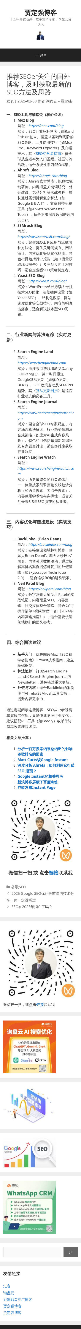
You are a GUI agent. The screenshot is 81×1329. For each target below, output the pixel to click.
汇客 (7, 1286)
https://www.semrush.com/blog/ (43, 236)
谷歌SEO (18, 886)
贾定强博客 (40, 12)
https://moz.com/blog (46, 125)
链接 (53, 872)
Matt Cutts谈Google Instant (42, 759)
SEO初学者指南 (48, 153)
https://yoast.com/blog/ (48, 280)
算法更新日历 (47, 390)
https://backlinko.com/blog (50, 544)
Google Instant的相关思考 (40, 776)
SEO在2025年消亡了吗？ (31, 906)
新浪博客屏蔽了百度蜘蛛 (37, 781)
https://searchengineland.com (41, 362)
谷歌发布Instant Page (36, 787)
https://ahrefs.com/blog (48, 175)
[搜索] (71, 1252)
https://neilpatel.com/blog (50, 588)
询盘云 (8, 1292)
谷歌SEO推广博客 (17, 1299)
